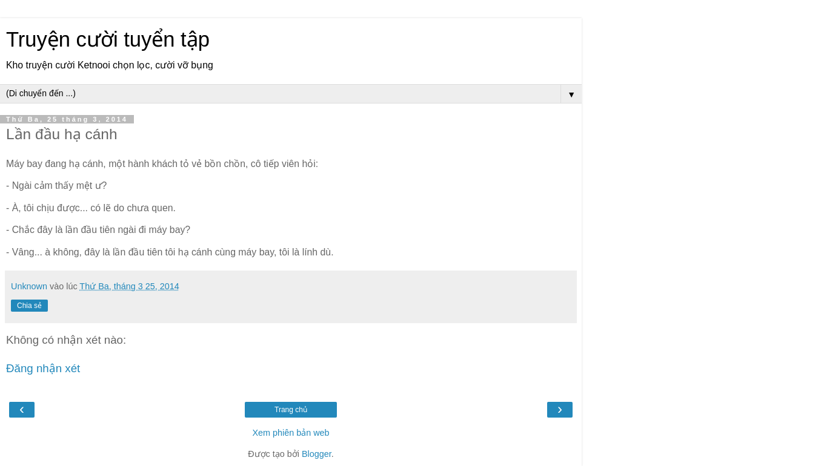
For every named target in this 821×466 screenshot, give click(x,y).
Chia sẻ (29, 305)
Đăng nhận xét (43, 368)
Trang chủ (290, 409)
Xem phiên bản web (290, 433)
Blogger (316, 454)
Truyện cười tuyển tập (108, 39)
